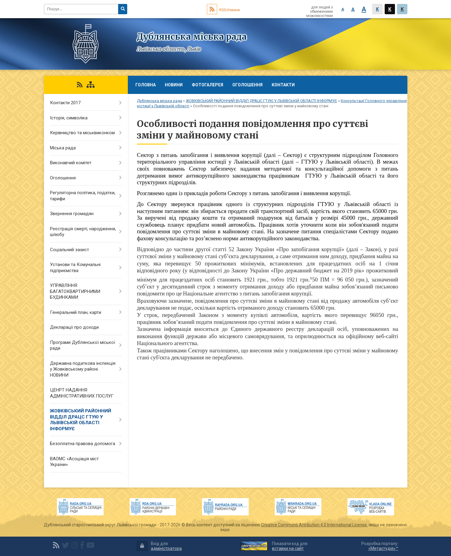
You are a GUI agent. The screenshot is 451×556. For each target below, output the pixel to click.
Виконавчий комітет (70, 162)
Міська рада (63, 148)
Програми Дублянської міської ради (82, 345)
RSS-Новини (223, 10)
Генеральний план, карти (75, 312)
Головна (145, 84)
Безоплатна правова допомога (82, 443)
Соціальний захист (69, 249)
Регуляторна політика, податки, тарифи (82, 195)
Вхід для (159, 546)
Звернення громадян (72, 213)
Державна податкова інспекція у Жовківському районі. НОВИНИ (82, 369)
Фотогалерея (207, 84)
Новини (174, 84)
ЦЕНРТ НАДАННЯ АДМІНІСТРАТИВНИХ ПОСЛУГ (82, 393)
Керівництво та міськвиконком (82, 132)
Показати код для (289, 546)
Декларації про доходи (74, 327)
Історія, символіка (69, 118)
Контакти (283, 84)
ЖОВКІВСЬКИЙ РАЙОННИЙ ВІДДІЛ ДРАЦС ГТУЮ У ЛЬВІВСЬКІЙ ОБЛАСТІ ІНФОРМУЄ (261, 100)
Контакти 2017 (65, 102)
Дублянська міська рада (159, 100)
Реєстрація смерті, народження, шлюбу (83, 232)
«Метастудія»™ (383, 548)
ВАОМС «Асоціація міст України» (74, 462)
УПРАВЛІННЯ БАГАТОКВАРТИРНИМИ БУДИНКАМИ (75, 291)
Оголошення (247, 84)
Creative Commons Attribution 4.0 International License (314, 524)
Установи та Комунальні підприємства (75, 267)
